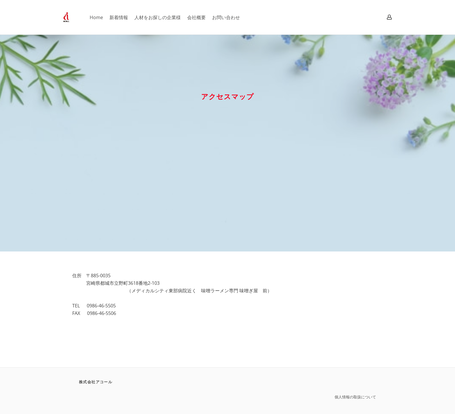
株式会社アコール (95, 382)
